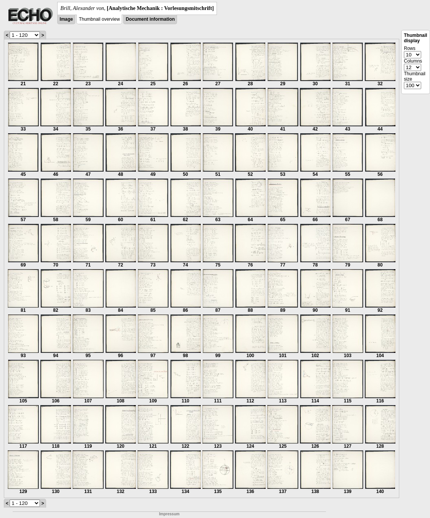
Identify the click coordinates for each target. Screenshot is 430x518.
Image (66, 19)
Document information (150, 19)
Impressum (169, 514)
